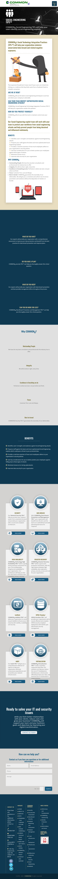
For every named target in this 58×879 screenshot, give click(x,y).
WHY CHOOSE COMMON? (22, 829)
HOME (20, 809)
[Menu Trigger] (54, 3)
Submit (48, 789)
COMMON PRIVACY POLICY (21, 852)
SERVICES (21, 813)
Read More (18, 533)
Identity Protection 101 (44, 822)
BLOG (20, 816)
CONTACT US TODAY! (29, 732)
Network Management (31, 832)
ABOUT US (21, 811)
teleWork (30, 866)
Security (30, 810)
